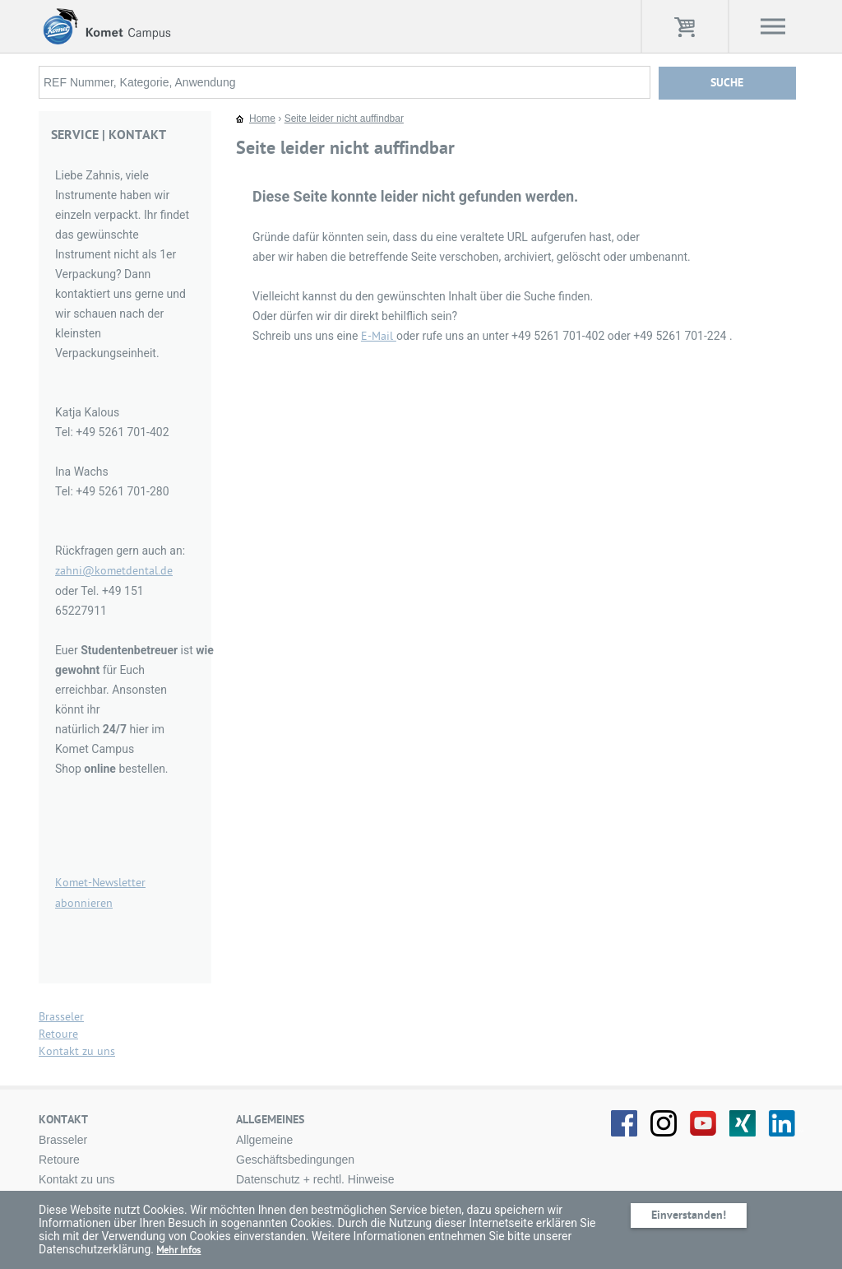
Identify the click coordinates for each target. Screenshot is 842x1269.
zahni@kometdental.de (114, 571)
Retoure (58, 1034)
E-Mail (378, 336)
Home (262, 118)
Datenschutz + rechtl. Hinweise (315, 1179)
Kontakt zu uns (77, 1051)
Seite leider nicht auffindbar (344, 118)
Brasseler (61, 1017)
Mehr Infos (178, 1250)
